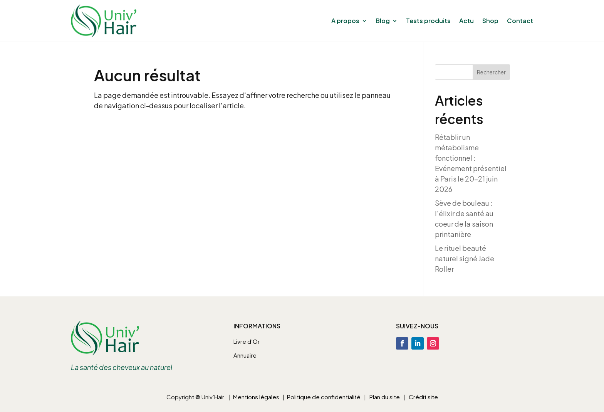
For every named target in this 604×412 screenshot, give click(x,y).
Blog (383, 21)
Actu (466, 21)
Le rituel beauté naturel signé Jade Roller (464, 258)
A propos (345, 21)
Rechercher (491, 72)
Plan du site (384, 396)
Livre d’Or (246, 341)
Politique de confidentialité (324, 396)
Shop (490, 21)
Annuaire (245, 355)
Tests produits (428, 21)
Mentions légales (256, 396)
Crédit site (423, 396)
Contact (520, 21)
